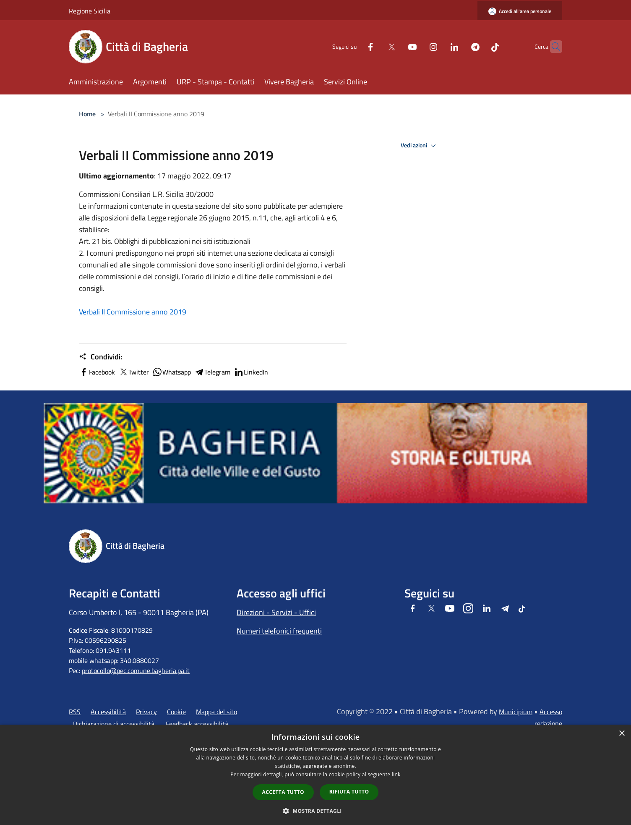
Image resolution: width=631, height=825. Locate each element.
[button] (315, 811)
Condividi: (100, 357)
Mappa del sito (216, 712)
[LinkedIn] (438, 46)
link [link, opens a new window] (396, 774)
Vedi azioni (419, 146)
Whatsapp (171, 372)
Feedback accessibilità (197, 724)
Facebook (97, 372)
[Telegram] (459, 46)
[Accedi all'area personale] (519, 11)
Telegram (212, 372)
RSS (75, 712)
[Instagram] (417, 46)
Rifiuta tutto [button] (349, 791)
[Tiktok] (479, 46)
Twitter (133, 372)
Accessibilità (108, 712)
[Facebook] (354, 46)
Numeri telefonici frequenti (279, 630)
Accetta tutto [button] (283, 792)
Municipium (515, 712)
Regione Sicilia (89, 11)
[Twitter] (375, 46)
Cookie (176, 712)
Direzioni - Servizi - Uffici (276, 612)
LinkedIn (251, 372)
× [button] (621, 734)
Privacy (146, 712)
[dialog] (315, 775)
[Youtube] (396, 46)
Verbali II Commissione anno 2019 (132, 311)
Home (87, 114)
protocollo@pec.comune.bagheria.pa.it (136, 670)
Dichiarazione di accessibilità (113, 724)
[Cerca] (552, 47)
